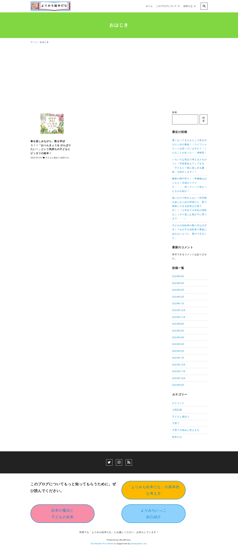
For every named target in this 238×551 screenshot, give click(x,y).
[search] (204, 6)
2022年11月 (179, 371)
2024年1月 (178, 303)
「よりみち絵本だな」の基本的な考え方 (154, 490)
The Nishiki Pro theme (102, 544)
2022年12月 (179, 364)
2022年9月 (178, 385)
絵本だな (65, 158)
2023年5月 (178, 330)
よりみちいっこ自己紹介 (154, 513)
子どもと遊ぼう (52, 158)
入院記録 (177, 409)
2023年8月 (178, 324)
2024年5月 (178, 283)
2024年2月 (178, 296)
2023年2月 (178, 351)
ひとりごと (178, 403)
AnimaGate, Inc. (139, 544)
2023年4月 (178, 337)
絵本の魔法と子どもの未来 (62, 513)
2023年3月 (178, 344)
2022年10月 (179, 378)
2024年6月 (178, 276)
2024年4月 (178, 290)
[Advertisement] (119, 78)
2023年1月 (178, 357)
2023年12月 (179, 310)
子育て (176, 423)
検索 (174, 112)
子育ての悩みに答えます (185, 430)
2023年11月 (179, 317)
